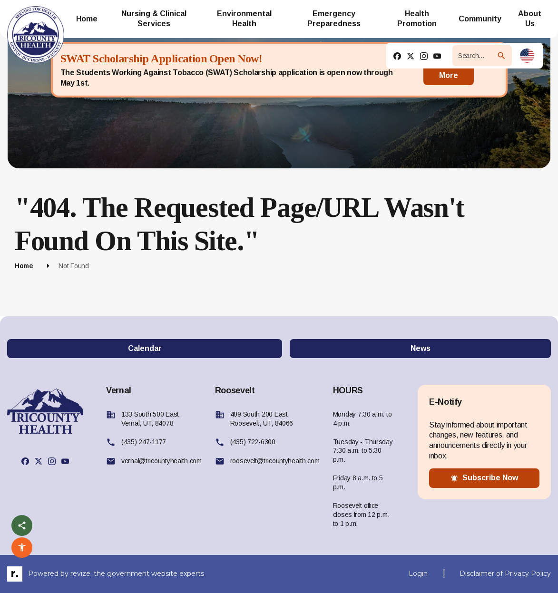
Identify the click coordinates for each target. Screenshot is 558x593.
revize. (81, 573)
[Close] (490, 70)
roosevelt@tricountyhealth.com (275, 461)
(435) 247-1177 (143, 442)
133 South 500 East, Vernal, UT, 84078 (151, 418)
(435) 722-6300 (252, 442)
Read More (448, 69)
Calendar (145, 348)
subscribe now (484, 478)
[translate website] (527, 55)
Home (24, 266)
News (421, 348)
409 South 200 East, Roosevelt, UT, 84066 (261, 418)
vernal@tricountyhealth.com (161, 461)
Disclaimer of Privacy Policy (505, 573)
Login (418, 573)
